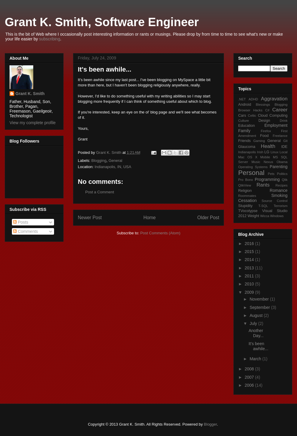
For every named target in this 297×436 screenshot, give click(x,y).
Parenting (278, 166)
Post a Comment (99, 192)
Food (264, 136)
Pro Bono (245, 179)
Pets (271, 174)
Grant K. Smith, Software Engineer (102, 22)
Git (285, 141)
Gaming (259, 141)
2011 (250, 276)
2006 (250, 385)
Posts (20, 222)
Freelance (280, 136)
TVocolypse (247, 211)
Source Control (274, 201)
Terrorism (280, 206)
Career (279, 110)
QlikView (244, 185)
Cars (242, 115)
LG (266, 152)
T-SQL (263, 206)
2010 (250, 284)
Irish (260, 152)
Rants (263, 185)
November (259, 299)
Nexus (268, 162)
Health (268, 146)
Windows (277, 216)
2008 (250, 369)
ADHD (253, 99)
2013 (250, 268)
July (253, 323)
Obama (282, 162)
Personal (251, 172)
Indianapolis (247, 152)
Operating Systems (253, 167)
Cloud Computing (272, 115)
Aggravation (274, 99)
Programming (267, 179)
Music (256, 162)
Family (244, 130)
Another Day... (256, 333)
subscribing (49, 39)
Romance (278, 190)
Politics (282, 174)
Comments (25, 231)
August (256, 315)
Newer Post (90, 217)
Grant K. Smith (30, 93)
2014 (250, 259)
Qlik (284, 179)
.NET (242, 99)
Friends (244, 141)
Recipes (281, 185)
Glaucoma (246, 147)
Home (149, 217)
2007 (250, 377)
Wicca (264, 216)
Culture (243, 120)
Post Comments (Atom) (160, 233)
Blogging (99, 160)
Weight (253, 216)
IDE (284, 147)
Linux (275, 152)
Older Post (208, 217)
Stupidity (245, 206)
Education (246, 126)
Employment (275, 125)
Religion (245, 191)
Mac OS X (247, 157)
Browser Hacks (250, 110)
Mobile (265, 157)
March (255, 358)
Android (244, 104)
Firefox (266, 131)
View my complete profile (33, 122)
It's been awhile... (258, 346)
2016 (250, 243)
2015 (250, 251)
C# (267, 110)
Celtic (252, 115)
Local (283, 152)
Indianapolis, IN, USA (112, 167)
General (115, 160)
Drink (283, 120)
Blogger (210, 424)
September (260, 307)
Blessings (263, 104)
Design (264, 121)
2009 (250, 292)
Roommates (247, 196)
